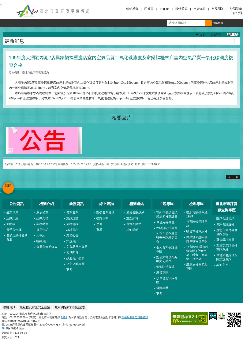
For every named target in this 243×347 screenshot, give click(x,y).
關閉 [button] (8, 11)
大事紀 (40, 235)
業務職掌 (42, 224)
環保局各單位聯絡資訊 (135, 317)
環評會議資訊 (225, 218)
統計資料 (72, 229)
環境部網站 (133, 224)
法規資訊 (72, 241)
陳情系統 (181, 8)
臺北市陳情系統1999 (196, 214)
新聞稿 (10, 224)
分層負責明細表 (47, 246)
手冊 (99, 224)
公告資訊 (216, 34)
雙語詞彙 (236, 8)
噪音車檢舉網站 (196, 231)
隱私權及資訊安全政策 (35, 307)
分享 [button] (238, 23)
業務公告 (72, 235)
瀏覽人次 (7, 337)
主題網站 (132, 218)
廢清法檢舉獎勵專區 (196, 266)
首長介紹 (42, 229)
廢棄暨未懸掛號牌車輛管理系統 (196, 239)
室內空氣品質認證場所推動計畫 (167, 214)
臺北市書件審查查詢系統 (226, 232)
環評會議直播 (225, 224)
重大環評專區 (225, 239)
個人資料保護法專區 (167, 249)
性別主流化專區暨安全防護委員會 (167, 237)
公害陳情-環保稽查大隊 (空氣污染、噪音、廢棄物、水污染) (197, 252)
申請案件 (200, 8)
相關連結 (136, 204)
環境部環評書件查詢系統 (226, 247)
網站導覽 (132, 8)
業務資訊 (76, 204)
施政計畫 (72, 218)
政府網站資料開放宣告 (70, 307)
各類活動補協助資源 (17, 237)
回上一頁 (233, 177)
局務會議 (72, 224)
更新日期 (7, 332)
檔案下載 (102, 218)
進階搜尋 (218, 23)
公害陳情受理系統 (196, 223)
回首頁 (148, 8)
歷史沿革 (42, 212)
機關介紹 (46, 204)
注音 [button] (236, 40)
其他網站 (132, 229)
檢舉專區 (196, 204)
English (164, 8)
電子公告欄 (13, 229)
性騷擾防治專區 (167, 228)
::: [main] (4, 30)
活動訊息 (12, 218)
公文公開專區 (75, 264)
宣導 (99, 229)
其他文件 (222, 265)
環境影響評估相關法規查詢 (226, 257)
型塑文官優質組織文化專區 (167, 259)
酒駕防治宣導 (165, 266)
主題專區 (166, 204)
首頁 (202, 34)
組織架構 (42, 218)
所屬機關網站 (135, 212)
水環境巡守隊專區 (167, 280)
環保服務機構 (105, 212)
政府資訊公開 (75, 258)
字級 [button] (230, 23)
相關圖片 (121, 117)
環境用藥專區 (165, 222)
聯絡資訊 (42, 241)
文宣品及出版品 (77, 246)
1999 (64, 317)
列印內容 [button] (231, 40)
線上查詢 (106, 204)
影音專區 (162, 272)
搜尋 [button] (208, 23)
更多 (69, 269)
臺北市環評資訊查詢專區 (226, 207)
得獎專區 (162, 288)
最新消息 (232, 34)
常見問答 (218, 8)
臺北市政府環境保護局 (53, 11)
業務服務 (72, 212)
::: (1, 191)
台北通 (237, 13)
